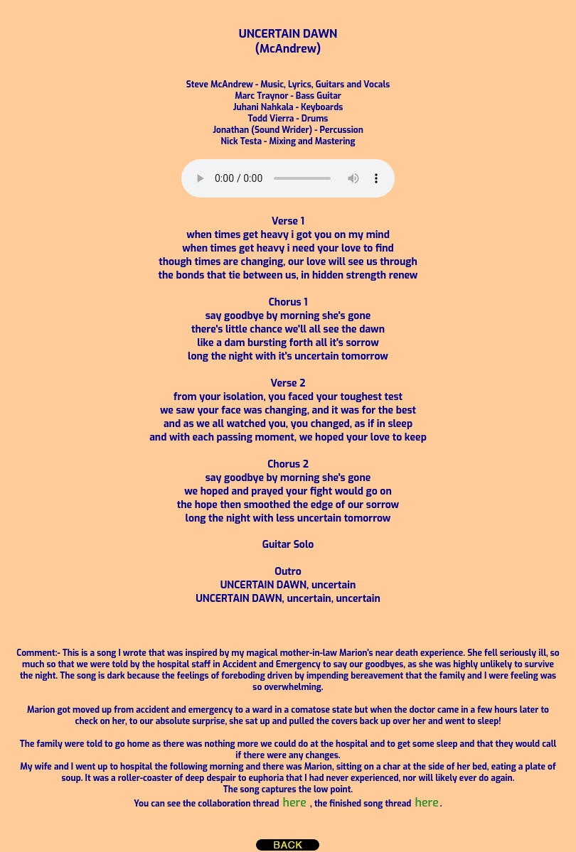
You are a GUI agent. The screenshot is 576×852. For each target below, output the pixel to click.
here (294, 802)
